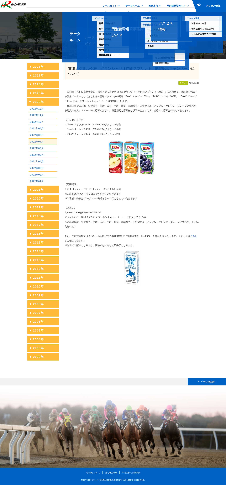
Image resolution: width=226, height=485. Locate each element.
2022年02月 (37, 174)
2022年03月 (37, 168)
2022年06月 (37, 148)
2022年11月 (37, 115)
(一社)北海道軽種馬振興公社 (108, 480)
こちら (193, 236)
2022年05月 (37, 155)
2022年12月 (37, 108)
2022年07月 (37, 141)
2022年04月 (37, 161)
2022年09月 (37, 128)
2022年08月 (37, 135)
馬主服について (93, 472)
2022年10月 (37, 122)
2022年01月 (37, 181)
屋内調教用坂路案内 (131, 472)
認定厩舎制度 (111, 472)
